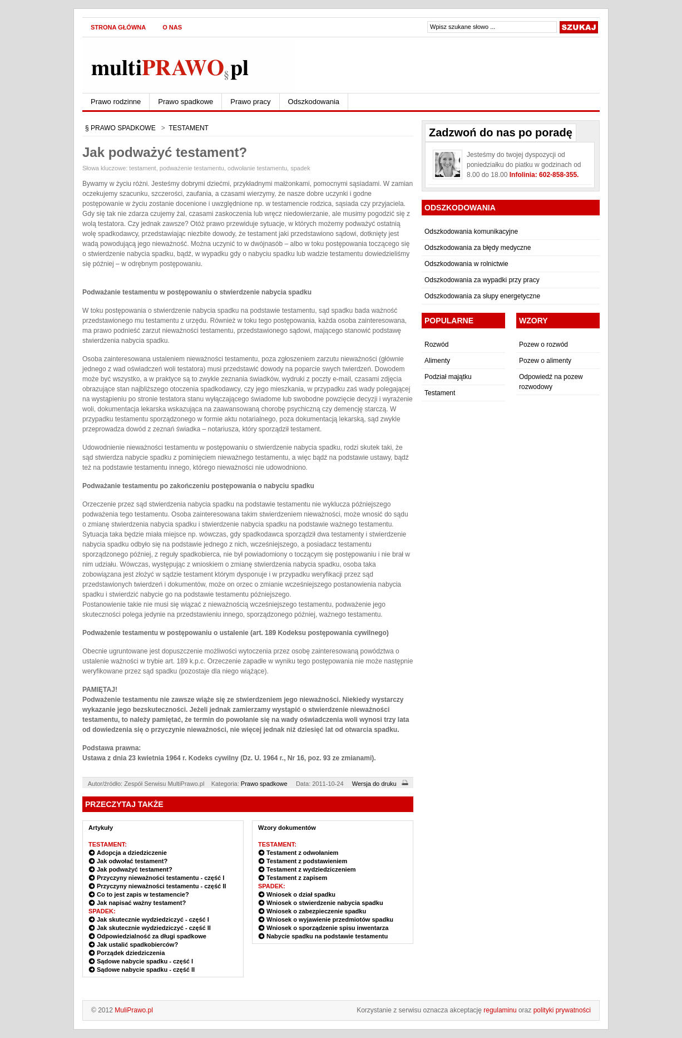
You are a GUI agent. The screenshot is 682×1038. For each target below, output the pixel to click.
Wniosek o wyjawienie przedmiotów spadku (329, 919)
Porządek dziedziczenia (131, 953)
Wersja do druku (382, 783)
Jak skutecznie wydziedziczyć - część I (153, 919)
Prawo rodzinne (116, 101)
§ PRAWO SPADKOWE (120, 128)
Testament (439, 393)
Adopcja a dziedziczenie (132, 852)
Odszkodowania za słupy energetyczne (482, 296)
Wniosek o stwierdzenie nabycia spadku (324, 902)
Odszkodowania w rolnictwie (466, 264)
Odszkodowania (314, 101)
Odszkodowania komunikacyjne (471, 231)
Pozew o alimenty (545, 361)
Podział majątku (448, 377)
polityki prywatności (562, 1010)
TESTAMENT (189, 128)
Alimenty (437, 361)
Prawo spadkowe (185, 101)
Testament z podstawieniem (306, 861)
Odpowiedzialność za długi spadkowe (151, 936)
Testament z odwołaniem (302, 852)
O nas (172, 27)
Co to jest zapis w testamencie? (143, 894)
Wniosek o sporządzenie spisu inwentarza (327, 927)
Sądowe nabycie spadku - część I (145, 961)
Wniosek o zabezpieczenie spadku (316, 911)
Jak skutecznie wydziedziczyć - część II (154, 927)
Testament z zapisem (296, 877)
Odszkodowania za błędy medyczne (477, 248)
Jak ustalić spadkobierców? (137, 944)
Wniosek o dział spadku (300, 894)
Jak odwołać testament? (132, 861)
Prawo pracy (250, 101)
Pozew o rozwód (543, 344)
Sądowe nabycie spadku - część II (146, 969)
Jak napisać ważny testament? (141, 902)
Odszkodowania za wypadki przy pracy (482, 280)
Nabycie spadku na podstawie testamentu (327, 936)
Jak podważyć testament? (134, 869)
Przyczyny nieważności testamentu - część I (160, 877)
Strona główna (118, 27)
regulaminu (499, 1010)
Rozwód (436, 344)
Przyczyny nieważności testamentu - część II (161, 886)
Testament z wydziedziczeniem (311, 869)
